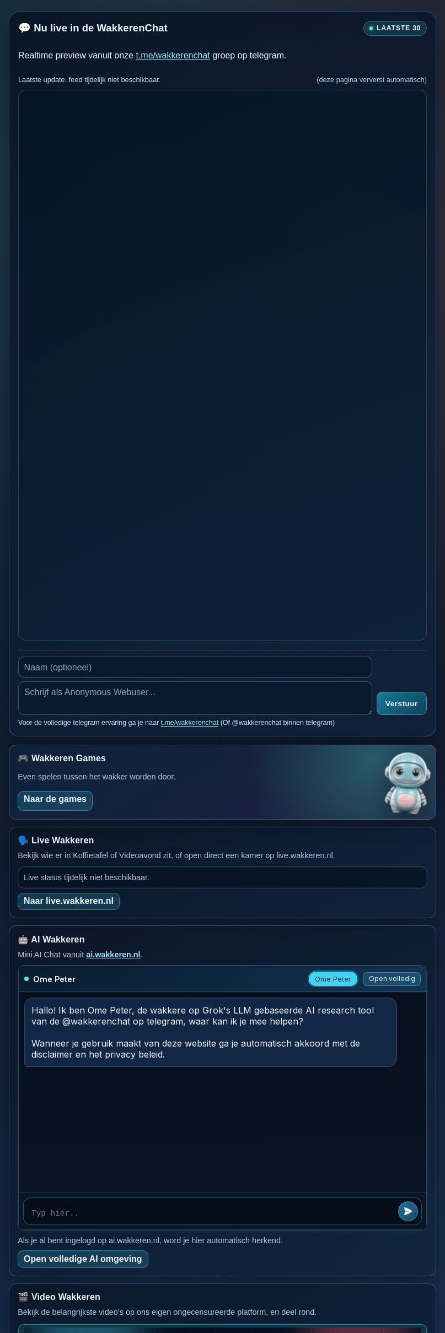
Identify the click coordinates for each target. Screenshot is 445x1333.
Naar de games (55, 799)
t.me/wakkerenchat (173, 55)
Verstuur (401, 704)
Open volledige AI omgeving (83, 1259)
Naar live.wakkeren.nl (69, 901)
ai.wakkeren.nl (113, 954)
